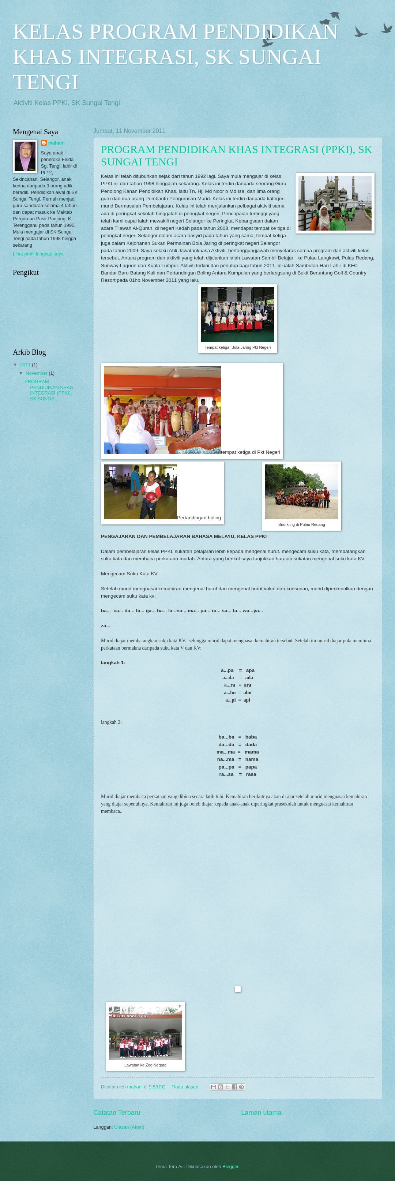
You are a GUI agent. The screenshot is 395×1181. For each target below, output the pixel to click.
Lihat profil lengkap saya (38, 254)
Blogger (230, 1166)
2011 (26, 364)
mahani (56, 143)
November (37, 373)
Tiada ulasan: (186, 1087)
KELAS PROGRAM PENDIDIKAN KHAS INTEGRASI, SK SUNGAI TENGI (175, 56)
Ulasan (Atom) (129, 1127)
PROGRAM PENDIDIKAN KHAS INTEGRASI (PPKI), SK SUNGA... (49, 390)
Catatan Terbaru (116, 1112)
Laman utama (261, 1112)
